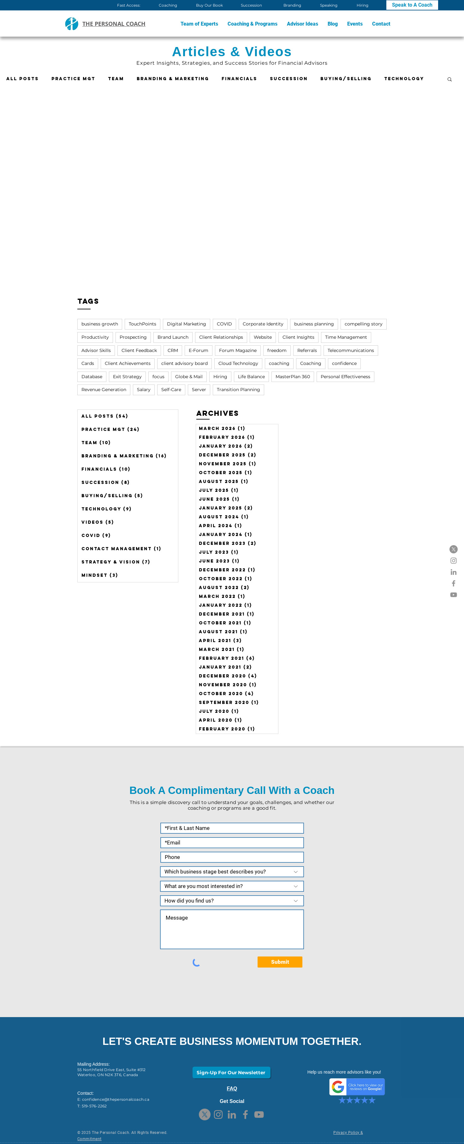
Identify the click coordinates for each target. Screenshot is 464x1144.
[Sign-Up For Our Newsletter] (232, 1072)
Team (116, 78)
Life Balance (251, 376)
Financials (239, 78)
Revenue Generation (103, 389)
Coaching (310, 363)
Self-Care (171, 389)
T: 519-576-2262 (92, 1106)
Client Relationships (221, 337)
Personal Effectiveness (345, 376)
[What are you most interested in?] (232, 886)
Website (263, 337)
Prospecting (133, 337)
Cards (87, 363)
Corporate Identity (263, 324)
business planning (314, 324)
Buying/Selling (346, 78)
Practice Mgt (73, 78)
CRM (173, 350)
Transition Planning (238, 389)
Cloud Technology (238, 363)
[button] (252, 24)
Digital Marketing (186, 324)
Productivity (95, 337)
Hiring (220, 376)
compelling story (364, 324)
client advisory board (184, 363)
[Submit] (280, 962)
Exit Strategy (127, 376)
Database (91, 376)
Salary (144, 389)
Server (199, 389)
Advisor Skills (96, 350)
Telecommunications (351, 350)
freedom (277, 350)
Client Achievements (128, 363)
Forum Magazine (238, 350)
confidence (344, 363)
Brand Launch (173, 337)
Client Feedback (139, 350)
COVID (224, 324)
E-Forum (198, 350)
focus (158, 376)
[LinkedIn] (453, 572)
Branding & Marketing (173, 78)
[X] (453, 549)
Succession (289, 78)
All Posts (22, 78)
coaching (279, 363)
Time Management (346, 337)
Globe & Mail (189, 376)
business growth (99, 324)
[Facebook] (453, 583)
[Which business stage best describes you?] (232, 871)
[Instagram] (453, 561)
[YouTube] (453, 595)
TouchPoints (142, 324)
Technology (404, 78)
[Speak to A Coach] (412, 5)
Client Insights (298, 337)
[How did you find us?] (232, 900)
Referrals (307, 350)
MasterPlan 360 (293, 376)
